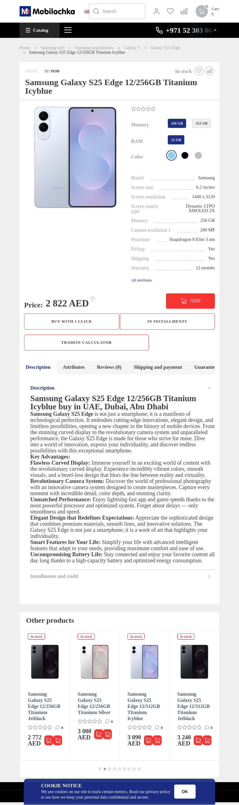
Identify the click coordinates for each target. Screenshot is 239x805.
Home (25, 48)
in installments (167, 322)
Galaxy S (132, 48)
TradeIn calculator (86, 344)
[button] (75, 158)
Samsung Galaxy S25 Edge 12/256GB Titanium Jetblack (44, 709)
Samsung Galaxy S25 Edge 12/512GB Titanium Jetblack (193, 709)
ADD (195, 300)
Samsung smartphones (94, 48)
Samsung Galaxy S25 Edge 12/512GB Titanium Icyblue (143, 709)
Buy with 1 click (72, 322)
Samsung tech (52, 48)
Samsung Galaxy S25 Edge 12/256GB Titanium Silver (94, 706)
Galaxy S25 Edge (165, 48)
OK (185, 791)
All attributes (141, 280)
